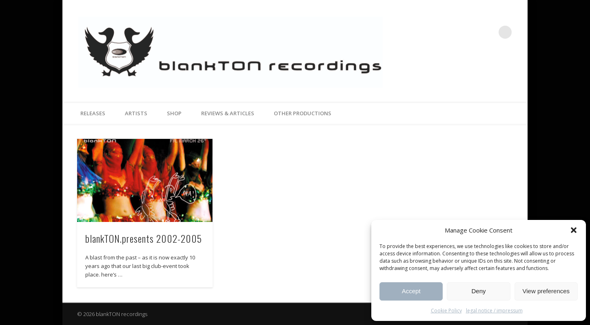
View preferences (546, 291)
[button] (574, 230)
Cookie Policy (446, 310)
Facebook (471, 32)
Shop (174, 113)
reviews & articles (227, 113)
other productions (302, 113)
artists (136, 113)
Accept (411, 291)
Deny (478, 291)
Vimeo (488, 32)
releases (92, 113)
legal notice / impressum (494, 310)
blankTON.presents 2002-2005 (143, 238)
